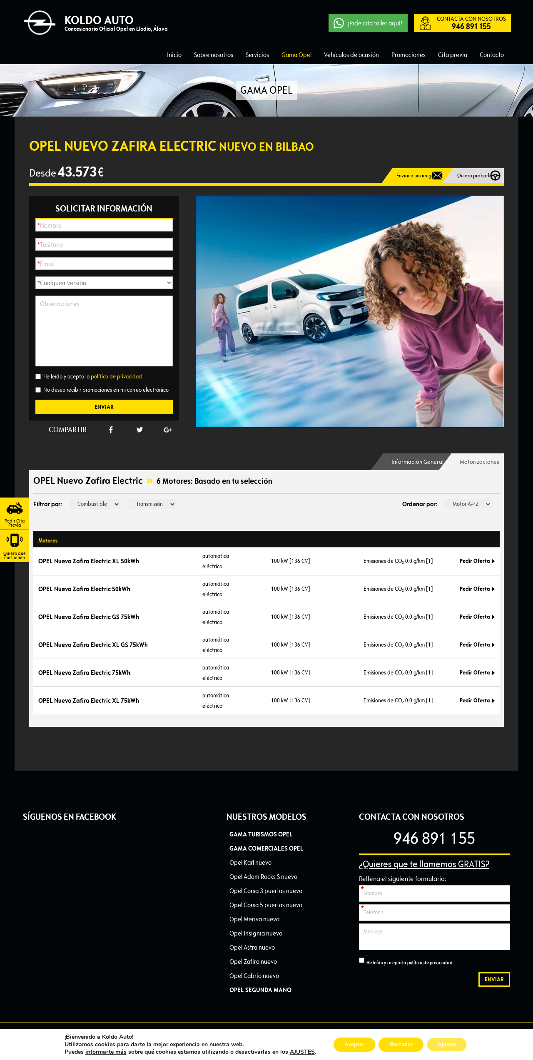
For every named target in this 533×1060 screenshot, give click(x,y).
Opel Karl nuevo (250, 862)
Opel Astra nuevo (252, 947)
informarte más (99, 1052)
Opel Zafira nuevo (253, 961)
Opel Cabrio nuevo (254, 975)
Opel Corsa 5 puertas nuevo (265, 904)
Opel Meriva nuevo (254, 919)
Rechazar (400, 1044)
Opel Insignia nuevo (255, 933)
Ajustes (451, 1044)
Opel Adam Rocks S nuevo (263, 876)
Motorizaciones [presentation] (478, 461)
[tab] (407, 461)
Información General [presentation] (407, 461)
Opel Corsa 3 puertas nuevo (265, 890)
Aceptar (349, 1044)
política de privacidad (116, 376)
